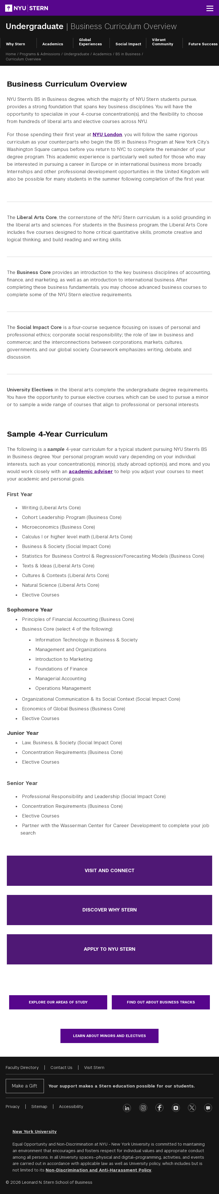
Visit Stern (94, 1067)
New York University (35, 1131)
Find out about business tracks (161, 1002)
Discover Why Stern (109, 910)
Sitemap (39, 1106)
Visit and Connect (110, 871)
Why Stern (15, 44)
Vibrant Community (162, 42)
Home (11, 54)
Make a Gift (24, 1086)
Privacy (13, 1106)
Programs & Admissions (40, 54)
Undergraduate (36, 26)
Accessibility (71, 1106)
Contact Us (61, 1067)
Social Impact (128, 44)
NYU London (107, 135)
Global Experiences (90, 42)
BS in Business (128, 54)
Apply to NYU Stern (109, 949)
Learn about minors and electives (109, 1036)
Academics (52, 44)
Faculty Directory (22, 1067)
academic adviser (91, 472)
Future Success (203, 44)
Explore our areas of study (58, 1002)
